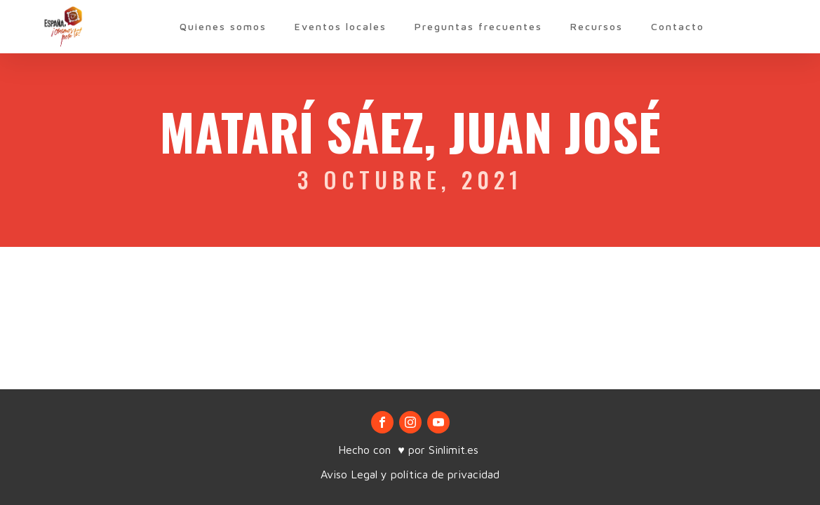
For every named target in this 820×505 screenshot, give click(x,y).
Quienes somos (223, 26)
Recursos (596, 26)
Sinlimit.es (455, 449)
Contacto (677, 26)
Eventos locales (341, 26)
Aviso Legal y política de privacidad (410, 474)
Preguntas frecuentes (478, 26)
